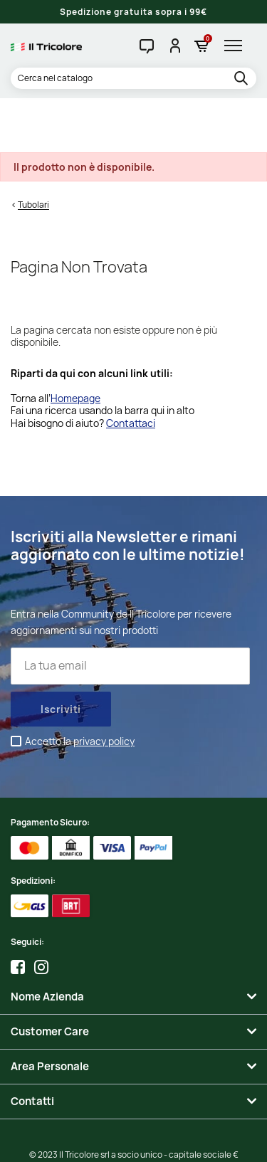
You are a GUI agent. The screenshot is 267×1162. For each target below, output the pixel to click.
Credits (83, 1140)
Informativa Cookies (208, 1127)
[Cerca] (133, 78)
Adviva (185, 1140)
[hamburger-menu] (236, 45)
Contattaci (130, 368)
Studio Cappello (133, 1140)
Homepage (75, 343)
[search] (243, 79)
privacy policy (104, 686)
